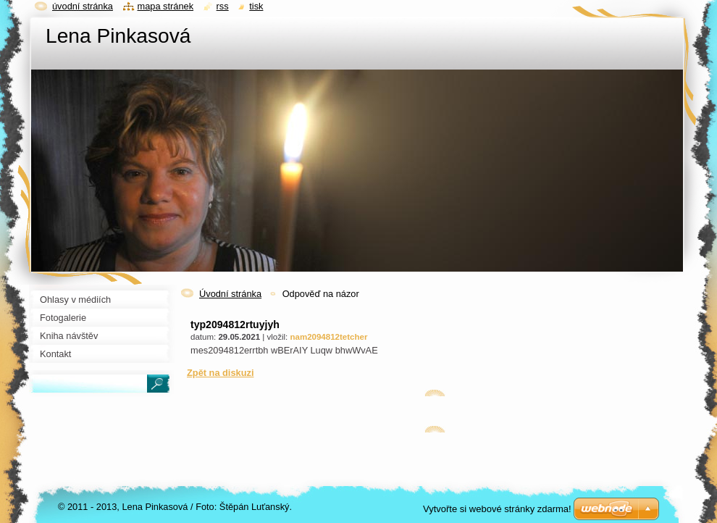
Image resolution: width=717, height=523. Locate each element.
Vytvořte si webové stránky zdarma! (497, 508)
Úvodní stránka (230, 293)
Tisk (256, 6)
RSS (223, 6)
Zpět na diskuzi (220, 372)
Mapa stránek (166, 6)
